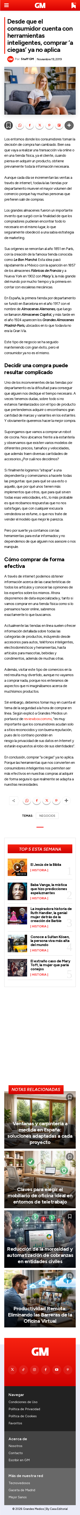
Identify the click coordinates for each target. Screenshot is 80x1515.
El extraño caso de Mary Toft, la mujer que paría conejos (50, 965)
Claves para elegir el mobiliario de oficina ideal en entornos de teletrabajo (40, 1195)
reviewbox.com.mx (38, 719)
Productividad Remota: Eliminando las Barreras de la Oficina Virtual (40, 1314)
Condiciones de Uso (23, 1402)
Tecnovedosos (19, 1483)
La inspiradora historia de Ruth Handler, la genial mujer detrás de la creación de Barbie (51, 915)
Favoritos (15, 1423)
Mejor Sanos (18, 1497)
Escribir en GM (19, 1460)
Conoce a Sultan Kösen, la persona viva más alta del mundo (50, 941)
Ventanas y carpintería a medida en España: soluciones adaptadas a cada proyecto (40, 1132)
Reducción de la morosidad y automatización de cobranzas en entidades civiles (40, 1255)
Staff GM (27, 59)
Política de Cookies (23, 1416)
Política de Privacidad (24, 1409)
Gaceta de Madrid (22, 1490)
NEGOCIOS (47, 816)
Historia (39, 870)
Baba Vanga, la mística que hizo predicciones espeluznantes (49, 889)
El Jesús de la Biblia (46, 864)
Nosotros (15, 1446)
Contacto (16, 1453)
